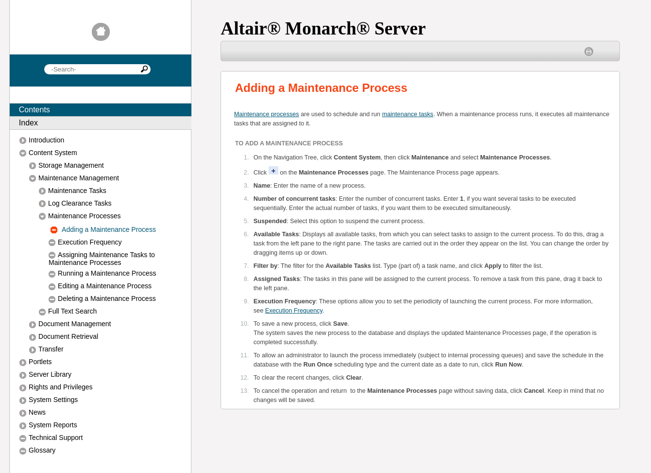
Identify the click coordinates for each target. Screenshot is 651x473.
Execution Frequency (294, 310)
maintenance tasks (407, 114)
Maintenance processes (266, 114)
